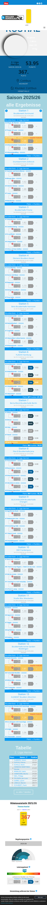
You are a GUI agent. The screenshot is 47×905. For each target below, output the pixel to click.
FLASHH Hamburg (23, 355)
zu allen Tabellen (23, 792)
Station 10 (23, 547)
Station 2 (23, 158)
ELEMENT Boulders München (23, 697)
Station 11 (23, 595)
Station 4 (23, 255)
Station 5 (23, 303)
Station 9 (23, 496)
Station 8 (23, 448)
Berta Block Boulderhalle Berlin (23, 403)
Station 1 (23, 110)
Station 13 (23, 694)
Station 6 (23, 351)
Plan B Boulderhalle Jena (23, 451)
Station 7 (23, 400)
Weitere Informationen (7, 903)
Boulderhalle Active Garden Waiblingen (23, 647)
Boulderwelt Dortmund (24, 113)
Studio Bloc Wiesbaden (23, 598)
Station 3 (23, 207)
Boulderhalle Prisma (23, 210)
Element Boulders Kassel (23, 258)
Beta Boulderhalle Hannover (23, 306)
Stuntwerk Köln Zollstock (23, 161)
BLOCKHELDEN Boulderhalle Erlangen (23, 500)
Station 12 (23, 643)
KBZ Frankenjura (23, 550)
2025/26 (23, 813)
